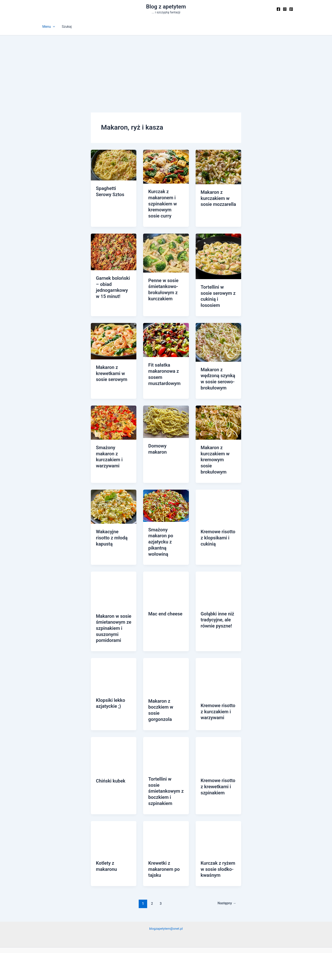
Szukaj (67, 27)
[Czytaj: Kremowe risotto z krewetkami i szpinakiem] (218, 718)
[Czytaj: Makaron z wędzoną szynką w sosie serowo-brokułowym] (218, 331)
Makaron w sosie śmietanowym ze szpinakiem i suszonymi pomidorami (112, 597)
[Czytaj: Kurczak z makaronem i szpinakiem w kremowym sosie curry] (166, 167)
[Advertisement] (166, 67)
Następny (226, 857)
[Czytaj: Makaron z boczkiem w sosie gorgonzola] (166, 643)
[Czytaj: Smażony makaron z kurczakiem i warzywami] (113, 409)
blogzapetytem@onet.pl (166, 883)
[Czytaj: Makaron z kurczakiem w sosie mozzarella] (218, 167)
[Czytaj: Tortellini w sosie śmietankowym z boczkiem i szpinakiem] (166, 718)
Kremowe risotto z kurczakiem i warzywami (218, 678)
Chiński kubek (109, 744)
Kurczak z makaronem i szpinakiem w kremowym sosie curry (164, 202)
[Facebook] (278, 9)
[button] (53, 26)
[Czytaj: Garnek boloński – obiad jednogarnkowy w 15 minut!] (113, 249)
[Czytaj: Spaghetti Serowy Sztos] (113, 165)
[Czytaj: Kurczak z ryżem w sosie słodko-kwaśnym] (218, 793)
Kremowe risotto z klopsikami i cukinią (218, 516)
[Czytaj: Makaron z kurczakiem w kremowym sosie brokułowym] (218, 409)
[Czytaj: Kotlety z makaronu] (113, 793)
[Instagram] (285, 9)
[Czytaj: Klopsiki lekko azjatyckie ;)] (113, 642)
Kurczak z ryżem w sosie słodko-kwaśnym (216, 824)
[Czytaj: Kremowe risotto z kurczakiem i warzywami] (218, 645)
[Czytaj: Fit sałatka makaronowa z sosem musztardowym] (166, 329)
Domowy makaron (165, 432)
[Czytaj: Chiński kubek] (113, 719)
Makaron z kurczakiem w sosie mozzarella (217, 198)
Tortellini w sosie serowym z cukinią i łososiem (218, 289)
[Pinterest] (291, 9)
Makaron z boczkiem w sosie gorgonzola (165, 674)
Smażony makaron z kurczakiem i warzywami (113, 440)
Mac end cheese (163, 583)
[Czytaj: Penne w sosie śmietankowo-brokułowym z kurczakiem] (166, 250)
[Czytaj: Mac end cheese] (166, 559)
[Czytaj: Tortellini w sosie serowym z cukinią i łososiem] (218, 253)
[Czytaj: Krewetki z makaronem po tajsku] (166, 793)
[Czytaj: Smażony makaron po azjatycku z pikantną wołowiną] (166, 484)
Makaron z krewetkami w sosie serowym (110, 362)
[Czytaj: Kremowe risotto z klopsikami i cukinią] (218, 485)
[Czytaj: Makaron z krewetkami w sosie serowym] (113, 330)
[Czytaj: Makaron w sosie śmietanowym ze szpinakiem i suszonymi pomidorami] (113, 560)
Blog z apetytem (166, 6)
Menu (48, 26)
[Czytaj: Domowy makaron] (166, 408)
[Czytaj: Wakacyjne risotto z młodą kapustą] (113, 485)
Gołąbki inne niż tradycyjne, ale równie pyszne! (216, 589)
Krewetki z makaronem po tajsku (162, 824)
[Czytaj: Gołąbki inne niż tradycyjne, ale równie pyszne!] (218, 559)
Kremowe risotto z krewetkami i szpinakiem (218, 750)
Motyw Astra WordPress (197, 942)
